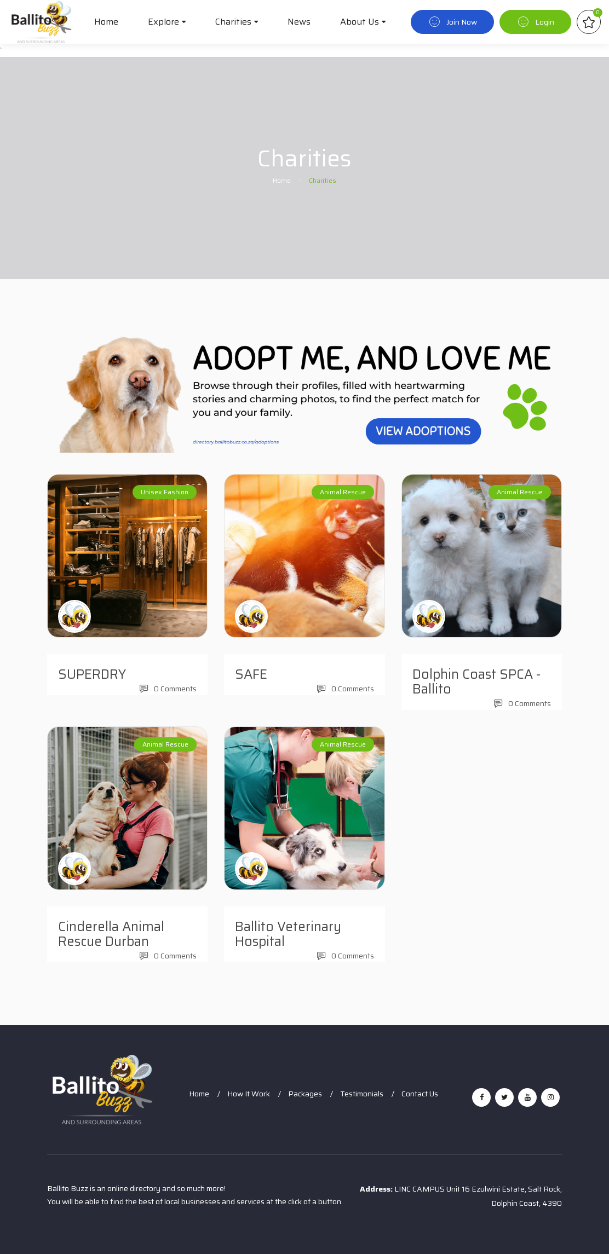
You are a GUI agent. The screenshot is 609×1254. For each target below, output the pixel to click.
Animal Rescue (343, 492)
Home (106, 21)
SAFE (251, 674)
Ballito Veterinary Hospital (288, 934)
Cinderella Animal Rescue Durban (111, 934)
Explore (163, 21)
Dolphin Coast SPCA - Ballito (476, 682)
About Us (359, 21)
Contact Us (419, 1093)
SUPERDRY (92, 674)
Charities (233, 21)
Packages (305, 1093)
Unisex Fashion (164, 492)
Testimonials (361, 1093)
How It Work (248, 1093)
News (299, 21)
